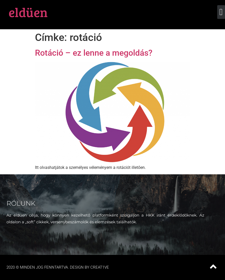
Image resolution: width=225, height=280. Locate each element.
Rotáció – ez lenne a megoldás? (94, 53)
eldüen (28, 12)
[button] (221, 12)
